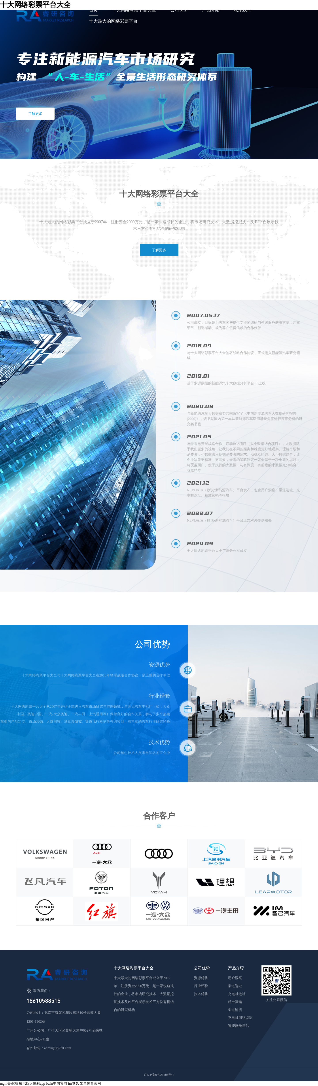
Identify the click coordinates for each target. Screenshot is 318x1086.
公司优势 (179, 10)
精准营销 (235, 1002)
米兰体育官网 (90, 1083)
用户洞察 (235, 978)
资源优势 (201, 978)
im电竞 (73, 1083)
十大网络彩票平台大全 (134, 10)
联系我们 (243, 10)
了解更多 (35, 114)
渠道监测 (235, 1010)
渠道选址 (235, 986)
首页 (93, 10)
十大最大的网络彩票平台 (113, 21)
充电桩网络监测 (240, 1018)
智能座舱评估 (238, 1026)
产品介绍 (211, 10)
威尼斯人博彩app (32, 1083)
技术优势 (201, 994)
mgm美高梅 (9, 1083)
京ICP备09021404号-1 (159, 1074)
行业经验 (201, 986)
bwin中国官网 (56, 1083)
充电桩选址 (237, 994)
